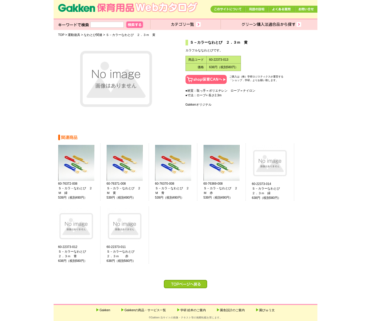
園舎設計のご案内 (232, 310)
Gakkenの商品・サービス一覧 (145, 310)
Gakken (104, 310)
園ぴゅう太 (267, 310)
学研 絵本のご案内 (193, 310)
